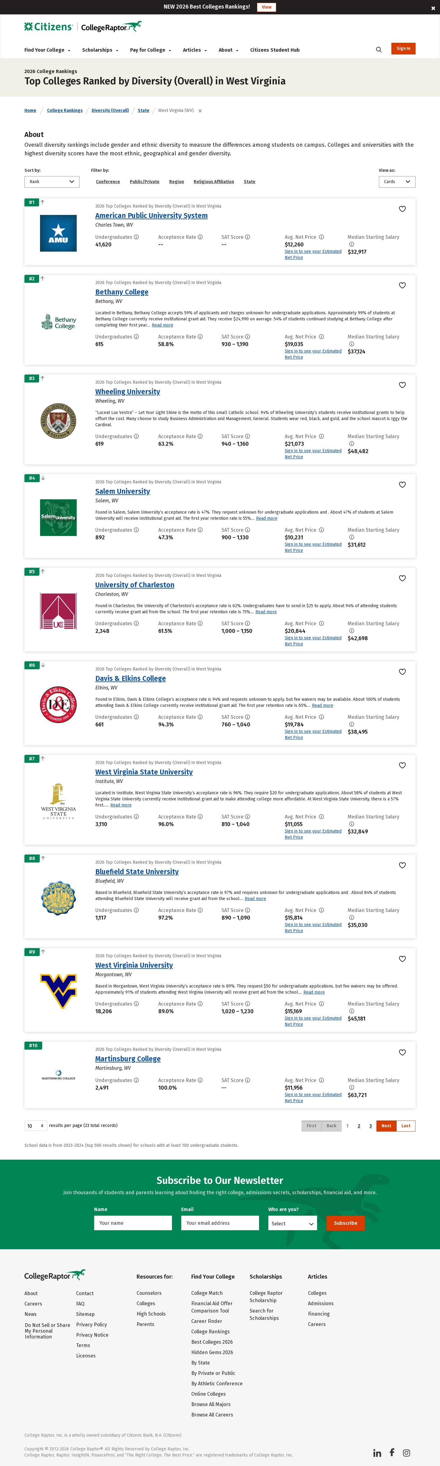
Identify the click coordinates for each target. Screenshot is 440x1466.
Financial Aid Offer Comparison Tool (212, 1307)
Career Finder (206, 1321)
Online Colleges (208, 1394)
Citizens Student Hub (275, 50)
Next (386, 1125)
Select (278, 1223)
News (30, 1314)
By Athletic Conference (217, 1384)
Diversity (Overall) (110, 110)
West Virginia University (134, 965)
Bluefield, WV (109, 881)
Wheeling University (127, 391)
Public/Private (145, 181)
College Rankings (65, 110)
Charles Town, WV (114, 225)
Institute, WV (109, 781)
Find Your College (47, 50)
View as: (387, 170)
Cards (389, 181)
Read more (162, 325)
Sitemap (85, 1314)
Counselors (149, 1293)
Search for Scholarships (264, 1314)
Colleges (146, 1303)
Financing (319, 1314)
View (266, 7)
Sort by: (32, 170)
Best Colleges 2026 (212, 1342)
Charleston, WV (111, 594)
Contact (85, 1293)
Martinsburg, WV (113, 1068)
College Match (207, 1293)
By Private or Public (213, 1373)
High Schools (151, 1314)
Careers (33, 1304)
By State (200, 1363)
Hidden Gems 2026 (212, 1352)
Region (176, 181)
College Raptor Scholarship (266, 1296)
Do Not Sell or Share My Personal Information (47, 1331)
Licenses (86, 1356)
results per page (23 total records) (71, 1126)
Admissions (321, 1303)
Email (187, 1209)
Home (30, 110)
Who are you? (283, 1209)
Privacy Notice (92, 1335)
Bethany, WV (108, 301)
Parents (145, 1324)
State (143, 110)
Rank (34, 181)
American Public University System (151, 215)
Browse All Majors (211, 1404)
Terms (83, 1345)
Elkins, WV (106, 688)
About (228, 50)
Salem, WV (106, 501)
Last (406, 1125)
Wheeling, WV (109, 401)
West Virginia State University (144, 772)
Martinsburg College (128, 1058)
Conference (108, 181)
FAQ (80, 1304)
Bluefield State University (137, 871)
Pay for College (150, 50)
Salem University (122, 491)
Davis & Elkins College (130, 678)
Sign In (403, 48)
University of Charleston (134, 585)
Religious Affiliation (214, 181)
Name (101, 1209)
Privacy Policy (91, 1325)
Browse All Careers (212, 1415)
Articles (195, 50)
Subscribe (346, 1223)
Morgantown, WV (113, 974)
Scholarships (100, 50)
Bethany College (121, 292)
